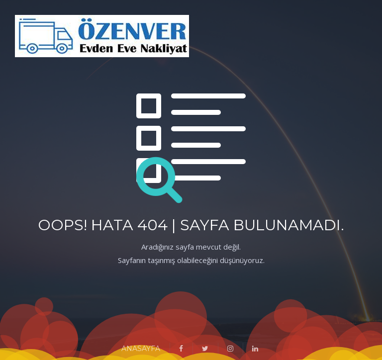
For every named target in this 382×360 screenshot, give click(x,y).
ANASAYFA (140, 348)
